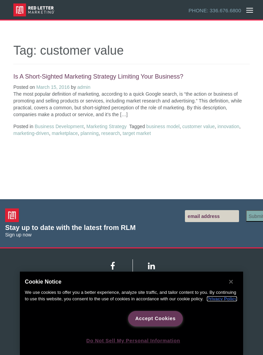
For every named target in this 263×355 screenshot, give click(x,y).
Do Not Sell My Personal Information (133, 340)
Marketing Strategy (106, 126)
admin (83, 87)
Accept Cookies (155, 318)
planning (89, 133)
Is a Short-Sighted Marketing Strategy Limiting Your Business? (98, 76)
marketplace (65, 133)
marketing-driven (31, 133)
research (110, 133)
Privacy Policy (222, 298)
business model (162, 126)
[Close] (231, 281)
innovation (228, 126)
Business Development (59, 126)
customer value (198, 126)
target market (137, 133)
